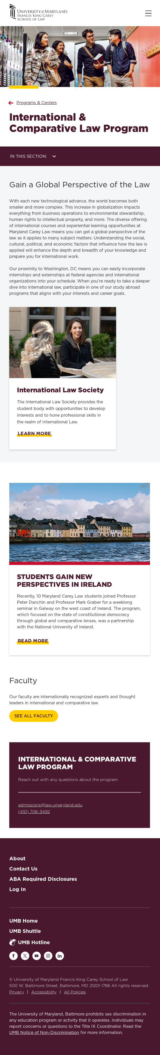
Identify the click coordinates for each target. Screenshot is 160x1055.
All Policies (75, 992)
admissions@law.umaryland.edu (50, 805)
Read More (33, 640)
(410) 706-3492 (34, 811)
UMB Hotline (29, 942)
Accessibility (44, 992)
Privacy (16, 992)
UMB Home (23, 921)
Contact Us (23, 869)
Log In (17, 889)
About (17, 858)
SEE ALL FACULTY (33, 716)
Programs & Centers (36, 103)
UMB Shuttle (25, 931)
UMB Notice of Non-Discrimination (44, 1033)
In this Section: (33, 156)
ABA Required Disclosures (43, 879)
